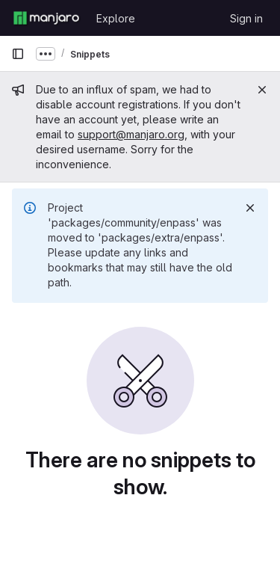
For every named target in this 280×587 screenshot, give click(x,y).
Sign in (246, 18)
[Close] (262, 90)
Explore (115, 18)
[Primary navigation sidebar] (18, 54)
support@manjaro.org (131, 134)
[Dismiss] (250, 208)
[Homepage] (46, 18)
